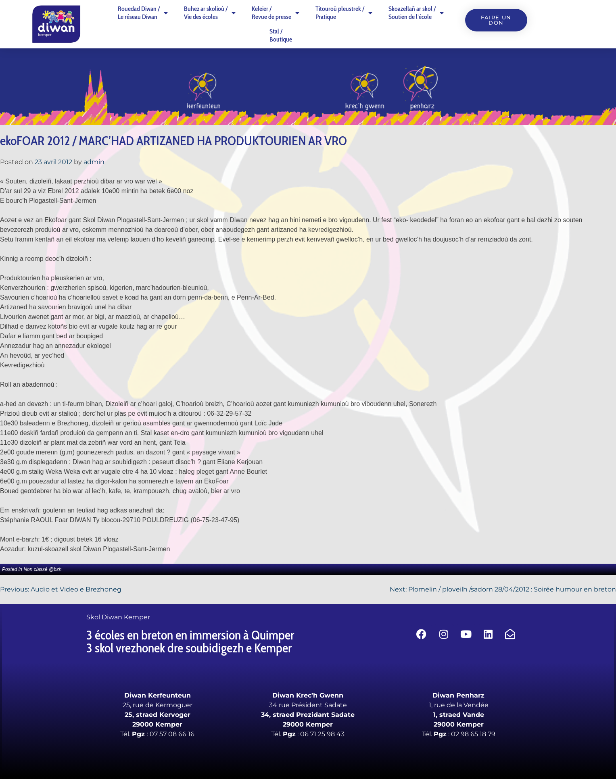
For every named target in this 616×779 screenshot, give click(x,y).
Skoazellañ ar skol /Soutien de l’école (416, 13)
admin (94, 162)
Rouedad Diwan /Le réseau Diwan (143, 13)
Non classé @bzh (42, 569)
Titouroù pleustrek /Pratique (343, 13)
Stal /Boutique (280, 35)
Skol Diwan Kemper (118, 617)
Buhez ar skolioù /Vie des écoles (210, 13)
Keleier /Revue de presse (275, 13)
